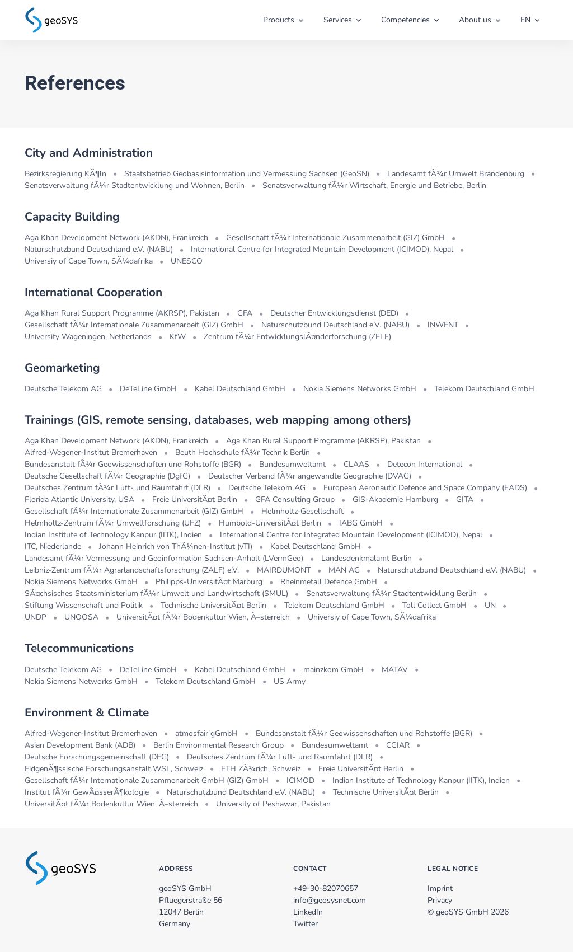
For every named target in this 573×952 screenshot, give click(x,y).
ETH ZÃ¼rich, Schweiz (260, 768)
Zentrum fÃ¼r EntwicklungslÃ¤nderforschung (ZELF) (297, 336)
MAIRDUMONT (284, 570)
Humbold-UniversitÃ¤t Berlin (270, 523)
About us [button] (475, 20)
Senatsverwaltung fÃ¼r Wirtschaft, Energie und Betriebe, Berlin (374, 185)
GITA (464, 499)
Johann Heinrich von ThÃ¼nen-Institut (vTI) (175, 546)
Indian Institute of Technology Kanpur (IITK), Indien (113, 534)
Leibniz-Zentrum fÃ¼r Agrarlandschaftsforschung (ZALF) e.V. (132, 570)
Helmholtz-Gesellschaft (302, 511)
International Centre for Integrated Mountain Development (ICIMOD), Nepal (322, 249)
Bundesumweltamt (292, 464)
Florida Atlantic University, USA (79, 499)
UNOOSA (81, 617)
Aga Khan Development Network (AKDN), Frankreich (116, 237)
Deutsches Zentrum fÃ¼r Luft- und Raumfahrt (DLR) (117, 487)
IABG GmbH (361, 523)
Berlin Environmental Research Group (218, 745)
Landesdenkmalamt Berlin (366, 558)
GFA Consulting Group (295, 499)
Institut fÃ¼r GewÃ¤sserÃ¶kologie (87, 792)
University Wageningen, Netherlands (88, 336)
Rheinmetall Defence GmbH (328, 581)
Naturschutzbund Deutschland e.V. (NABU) (99, 249)
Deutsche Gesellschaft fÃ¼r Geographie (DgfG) (107, 476)
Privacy (440, 900)
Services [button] (337, 20)
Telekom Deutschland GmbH (484, 388)
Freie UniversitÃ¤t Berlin (194, 499)
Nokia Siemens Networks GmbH (359, 388)
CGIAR (398, 745)
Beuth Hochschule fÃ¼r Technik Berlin (242, 452)
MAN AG (344, 570)
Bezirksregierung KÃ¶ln (65, 173)
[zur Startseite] (51, 19)
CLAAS (356, 464)
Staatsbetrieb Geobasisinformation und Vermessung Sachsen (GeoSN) (246, 173)
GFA (244, 313)
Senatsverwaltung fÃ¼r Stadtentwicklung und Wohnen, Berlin (135, 185)
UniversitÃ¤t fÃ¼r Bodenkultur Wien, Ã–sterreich (203, 617)
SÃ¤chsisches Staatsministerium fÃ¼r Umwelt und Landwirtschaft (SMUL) (156, 593)
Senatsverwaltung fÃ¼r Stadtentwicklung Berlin (391, 593)
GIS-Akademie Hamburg (395, 499)
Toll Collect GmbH (434, 605)
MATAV (395, 669)
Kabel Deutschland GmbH (240, 388)
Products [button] (278, 20)
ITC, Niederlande (53, 546)
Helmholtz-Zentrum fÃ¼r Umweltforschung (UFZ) (113, 523)
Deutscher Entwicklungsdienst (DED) (334, 313)
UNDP (35, 617)
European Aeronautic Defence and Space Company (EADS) (425, 487)
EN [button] (525, 20)
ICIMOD (300, 780)
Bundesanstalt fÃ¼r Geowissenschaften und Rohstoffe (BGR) (133, 464)
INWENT (443, 325)
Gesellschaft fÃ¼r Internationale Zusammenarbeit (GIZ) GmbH (335, 237)
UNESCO (187, 261)
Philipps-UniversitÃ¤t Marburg (209, 581)
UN (490, 605)
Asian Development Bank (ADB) (80, 745)
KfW (178, 336)
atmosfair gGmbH (206, 733)
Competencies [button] (405, 20)
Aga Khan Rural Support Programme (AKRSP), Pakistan (122, 313)
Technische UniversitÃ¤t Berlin (213, 605)
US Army (290, 681)
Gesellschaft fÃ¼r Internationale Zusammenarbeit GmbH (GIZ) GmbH (147, 780)
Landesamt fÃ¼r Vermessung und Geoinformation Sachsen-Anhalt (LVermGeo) (164, 558)
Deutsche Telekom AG (63, 388)
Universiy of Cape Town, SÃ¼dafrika (89, 261)
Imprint (440, 888)
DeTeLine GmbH (148, 388)
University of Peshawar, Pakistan (273, 804)
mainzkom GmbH (333, 669)
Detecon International (424, 464)
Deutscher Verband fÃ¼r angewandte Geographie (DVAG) (309, 476)
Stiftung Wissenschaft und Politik (84, 605)
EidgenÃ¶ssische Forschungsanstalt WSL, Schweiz (114, 768)
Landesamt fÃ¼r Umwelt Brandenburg (455, 173)
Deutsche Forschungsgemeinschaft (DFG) (97, 757)
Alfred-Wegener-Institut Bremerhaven (91, 452)
